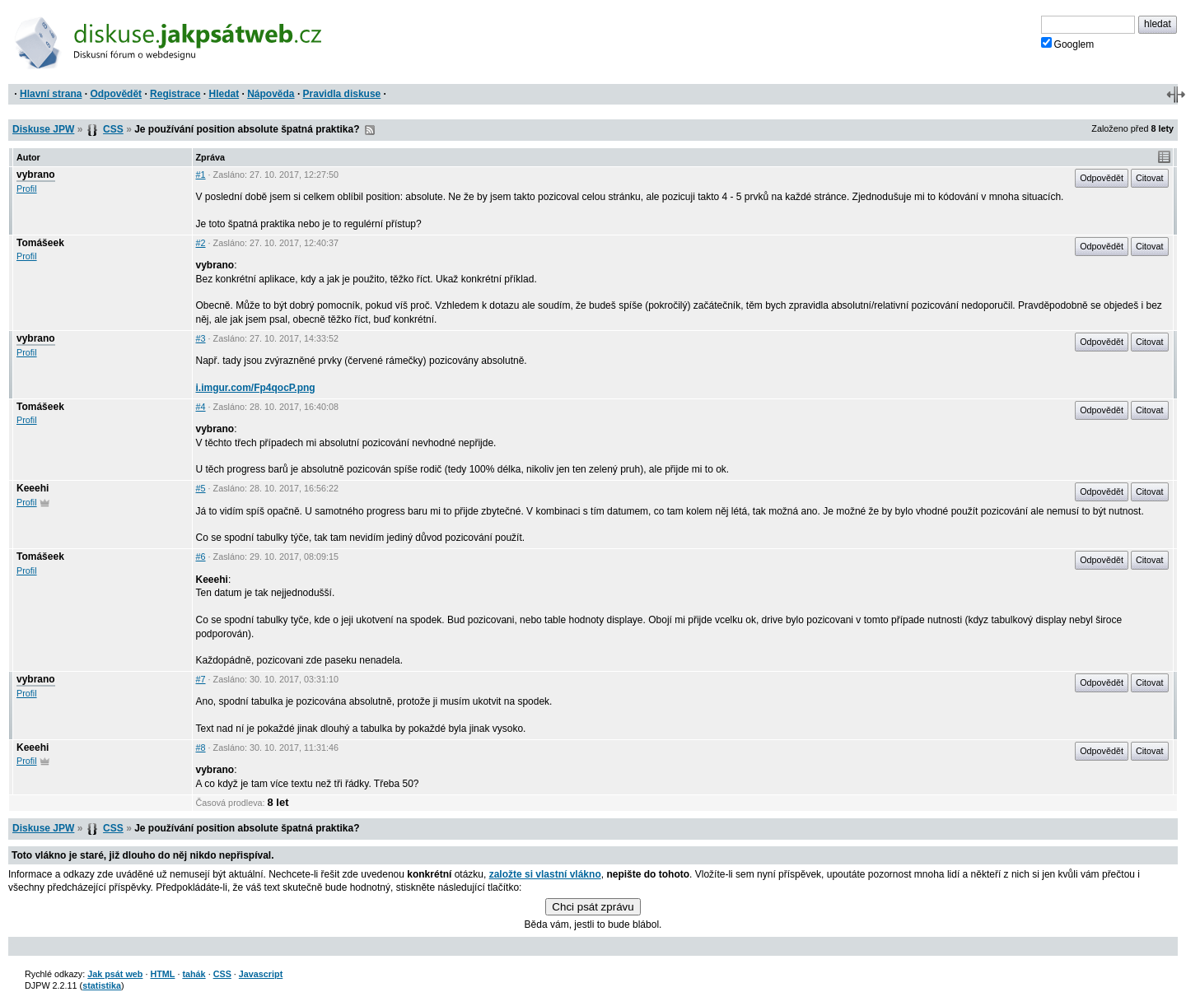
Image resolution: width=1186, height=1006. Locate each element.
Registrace (175, 94)
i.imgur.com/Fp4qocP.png (255, 388)
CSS (113, 129)
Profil (26, 188)
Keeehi (32, 488)
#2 (201, 243)
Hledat (223, 94)
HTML (162, 974)
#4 (201, 407)
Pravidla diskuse (342, 94)
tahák (193, 974)
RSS (370, 130)
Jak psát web (114, 974)
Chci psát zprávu (592, 907)
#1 (201, 174)
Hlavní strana (51, 94)
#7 (201, 679)
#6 (201, 556)
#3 (201, 338)
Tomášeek (40, 243)
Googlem (1068, 43)
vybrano (35, 174)
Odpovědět (116, 94)
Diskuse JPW (43, 129)
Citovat (1150, 178)
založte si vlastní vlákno (545, 874)
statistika (101, 985)
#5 (201, 488)
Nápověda (270, 94)
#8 (201, 747)
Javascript (260, 974)
